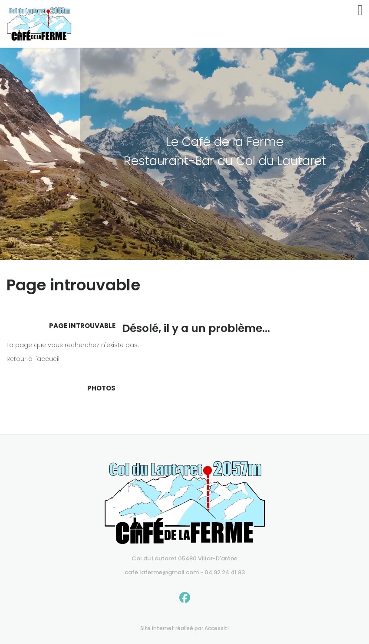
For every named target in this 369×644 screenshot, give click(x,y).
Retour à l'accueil (33, 359)
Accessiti (216, 628)
